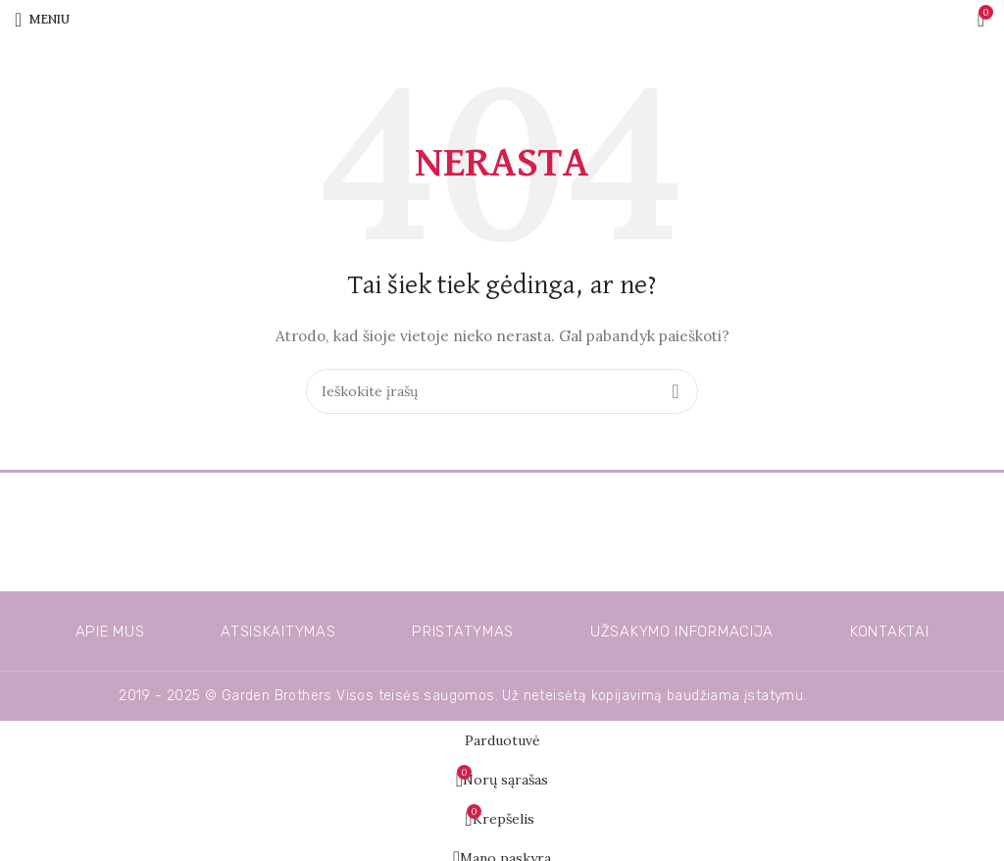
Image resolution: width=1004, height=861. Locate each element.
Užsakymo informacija (682, 631)
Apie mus (110, 631)
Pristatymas (463, 631)
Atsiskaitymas (278, 631)
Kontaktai (889, 631)
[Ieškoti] (502, 391)
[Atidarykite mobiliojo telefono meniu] (42, 19)
